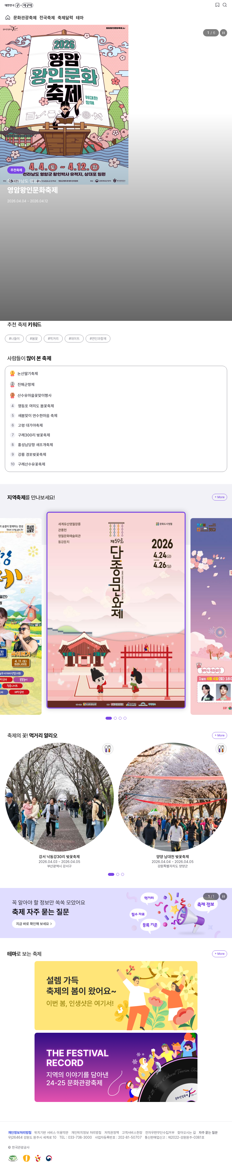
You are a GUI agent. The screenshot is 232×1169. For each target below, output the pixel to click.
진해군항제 (26, 384)
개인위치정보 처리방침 (86, 1133)
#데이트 (74, 339)
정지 (223, 32)
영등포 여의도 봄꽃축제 (36, 406)
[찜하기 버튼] (217, 4)
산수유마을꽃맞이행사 (35, 395)
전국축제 (47, 17)
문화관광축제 (25, 17)
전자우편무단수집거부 (159, 1133)
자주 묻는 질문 (208, 1133)
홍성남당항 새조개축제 (35, 445)
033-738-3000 (80, 1137)
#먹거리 (53, 339)
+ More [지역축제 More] (219, 497)
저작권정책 (111, 1133)
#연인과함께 (98, 339)
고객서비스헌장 (132, 1133)
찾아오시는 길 (186, 1133)
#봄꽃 (34, 339)
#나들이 (14, 339)
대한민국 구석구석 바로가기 (19, 5)
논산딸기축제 (28, 373)
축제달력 (65, 17)
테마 (80, 17)
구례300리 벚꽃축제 (34, 435)
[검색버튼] (224, 4)
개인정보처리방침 (19, 1133)
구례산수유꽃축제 (31, 464)
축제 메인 (8, 17)
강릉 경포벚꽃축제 (32, 454)
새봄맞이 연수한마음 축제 (37, 415)
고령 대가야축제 (30, 425)
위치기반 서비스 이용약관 (51, 1133)
